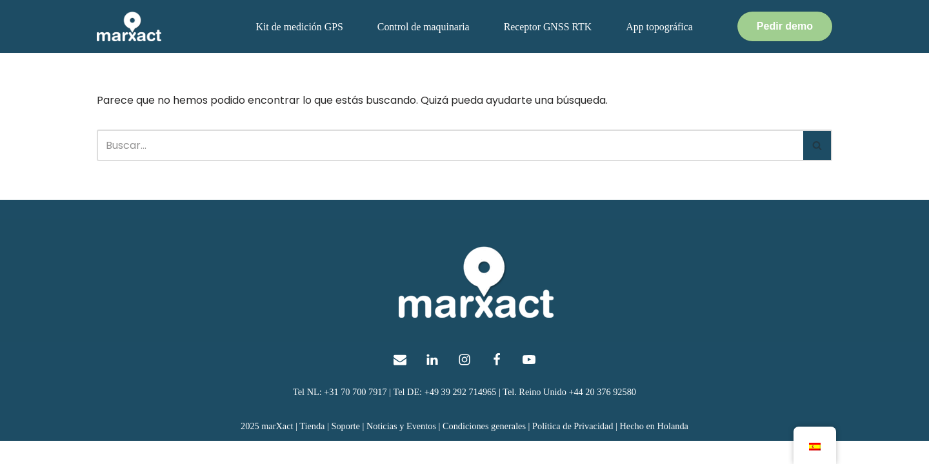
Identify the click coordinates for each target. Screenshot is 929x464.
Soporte (344, 448)
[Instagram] (464, 382)
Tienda (311, 448)
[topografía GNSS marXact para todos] (129, 26)
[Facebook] (496, 382)
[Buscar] (450, 145)
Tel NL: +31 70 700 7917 (339, 414)
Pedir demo (785, 26)
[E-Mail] (400, 382)
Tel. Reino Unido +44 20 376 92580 (570, 414)
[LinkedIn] (432, 382)
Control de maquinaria (421, 26)
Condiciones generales (484, 448)
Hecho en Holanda (655, 448)
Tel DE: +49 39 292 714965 (445, 414)
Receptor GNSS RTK (547, 26)
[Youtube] (529, 382)
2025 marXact (265, 448)
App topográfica (658, 26)
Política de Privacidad (573, 448)
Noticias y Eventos (401, 448)
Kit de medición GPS (297, 26)
